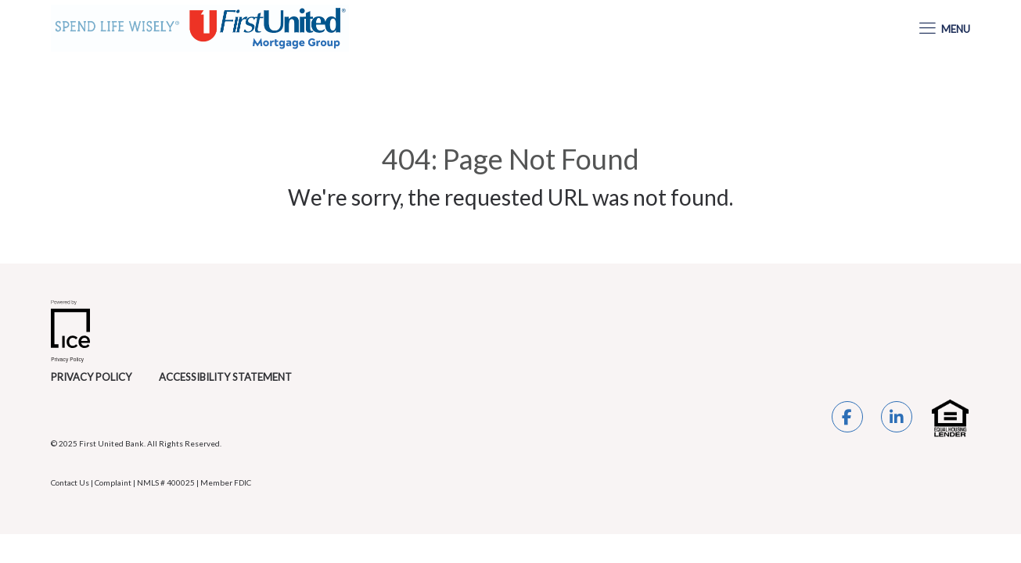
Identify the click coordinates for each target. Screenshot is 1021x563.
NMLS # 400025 (166, 482)
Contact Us (70, 482)
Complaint (113, 482)
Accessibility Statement (225, 377)
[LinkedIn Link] (896, 419)
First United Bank (111, 443)
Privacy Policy (91, 377)
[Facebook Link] (847, 419)
